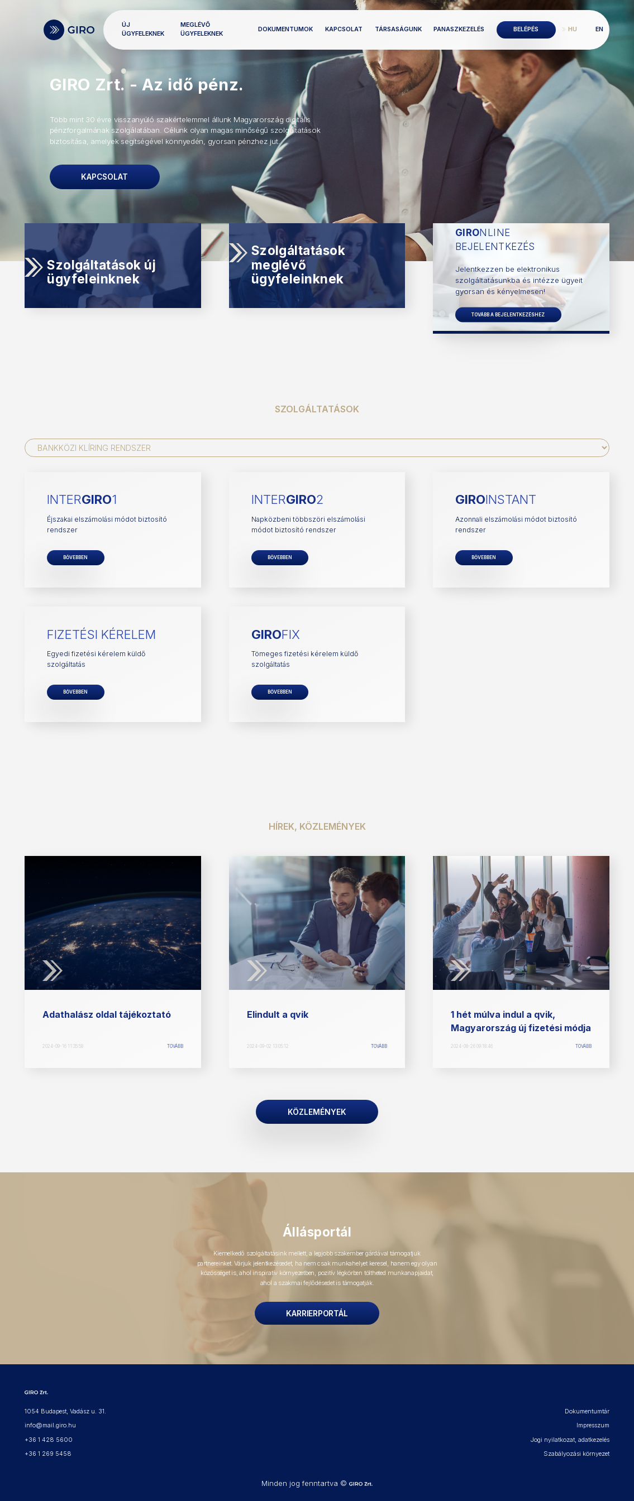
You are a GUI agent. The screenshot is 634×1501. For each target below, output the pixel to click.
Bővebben (75, 556)
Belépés (525, 29)
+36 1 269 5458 (48, 1449)
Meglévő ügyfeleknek (205, 29)
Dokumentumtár (587, 1408)
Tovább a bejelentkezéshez (507, 314)
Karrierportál (317, 1310)
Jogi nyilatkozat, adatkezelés (570, 1435)
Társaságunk (398, 29)
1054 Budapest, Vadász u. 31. (65, 1408)
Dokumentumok (285, 29)
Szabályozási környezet (577, 1449)
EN (599, 29)
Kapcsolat (344, 29)
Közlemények (317, 1109)
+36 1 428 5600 (48, 1435)
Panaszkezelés (458, 29)
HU (572, 29)
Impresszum (592, 1422)
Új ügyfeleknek (148, 29)
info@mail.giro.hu (49, 1422)
